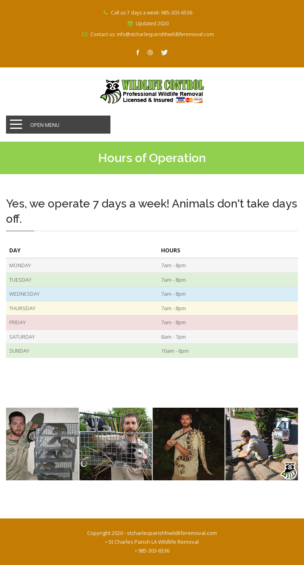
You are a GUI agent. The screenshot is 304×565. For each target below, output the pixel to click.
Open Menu (44, 124)
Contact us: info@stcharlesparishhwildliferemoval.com (152, 34)
